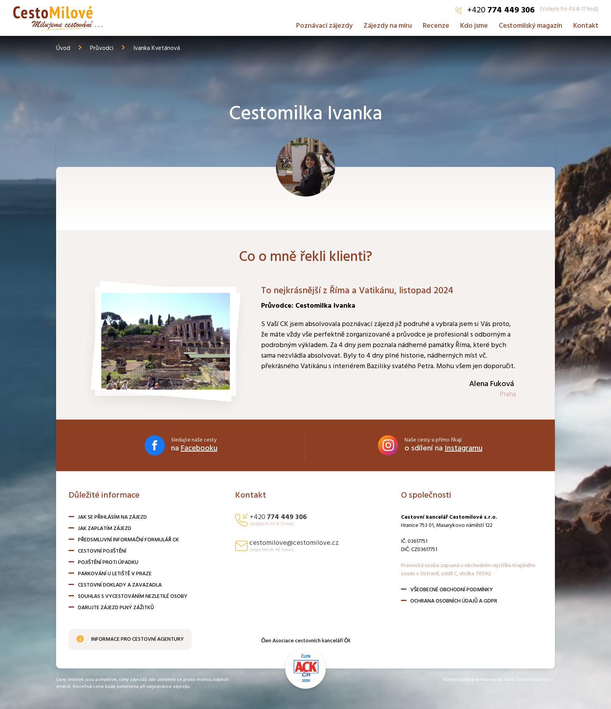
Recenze (436, 24)
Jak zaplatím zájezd (104, 529)
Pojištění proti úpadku (108, 562)
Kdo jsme (474, 24)
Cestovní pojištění (102, 551)
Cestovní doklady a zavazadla (120, 585)
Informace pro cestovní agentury (130, 639)
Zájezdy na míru (388, 24)
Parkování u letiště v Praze (115, 574)
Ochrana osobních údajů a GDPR (453, 601)
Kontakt (586, 24)
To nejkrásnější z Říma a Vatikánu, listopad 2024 (359, 291)
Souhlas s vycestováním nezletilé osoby (132, 596)
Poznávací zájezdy (324, 24)
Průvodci (101, 48)
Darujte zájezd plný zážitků (116, 608)
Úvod (63, 48)
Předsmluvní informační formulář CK (128, 540)
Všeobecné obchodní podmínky (451, 590)
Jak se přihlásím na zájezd (112, 517)
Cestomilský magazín (530, 24)
